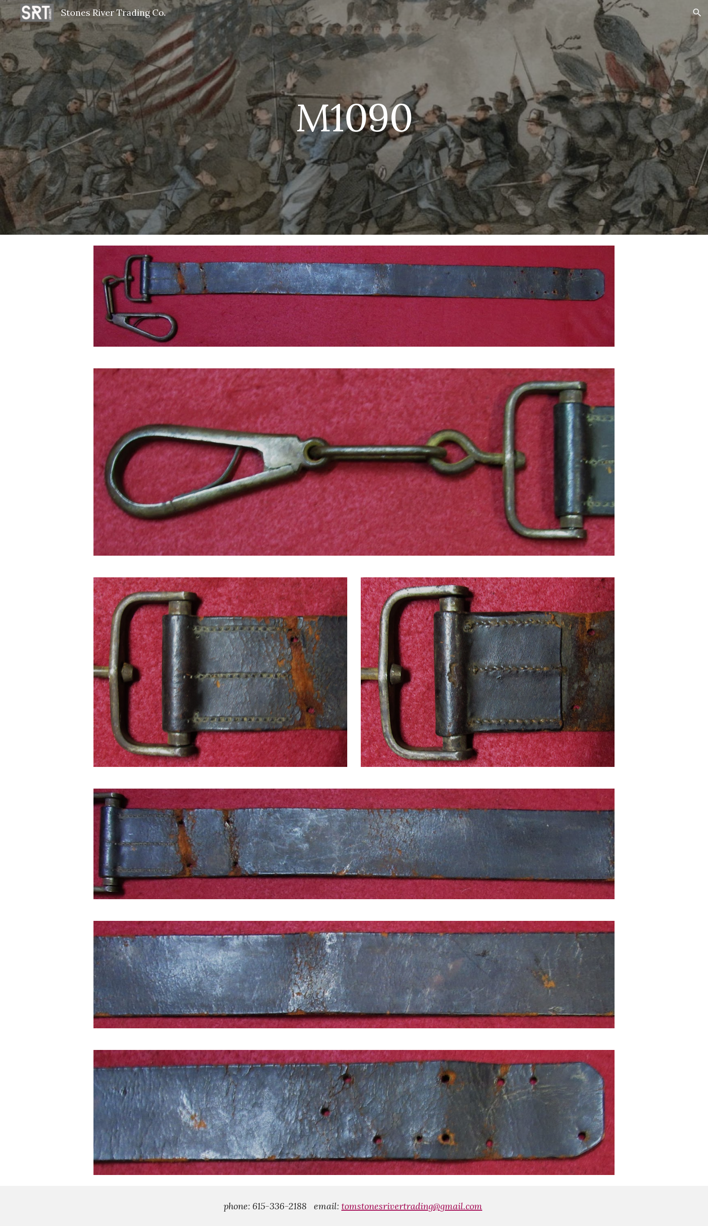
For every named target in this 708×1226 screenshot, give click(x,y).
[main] (354, 117)
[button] (697, 12)
